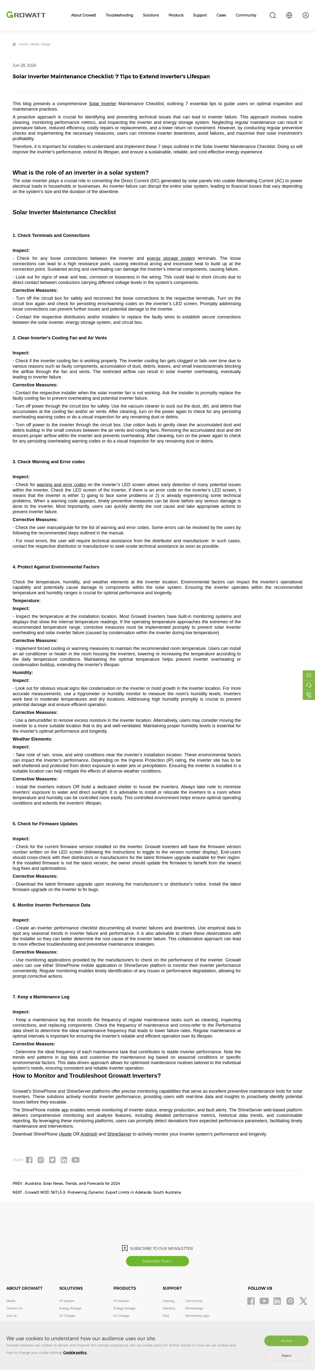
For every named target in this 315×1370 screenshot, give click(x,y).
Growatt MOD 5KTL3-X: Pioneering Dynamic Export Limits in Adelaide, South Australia (105, 1192)
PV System (67, 1302)
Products (176, 15)
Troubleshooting (119, 15)
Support (200, 15)
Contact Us (14, 1309)
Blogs (46, 44)
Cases (221, 15)
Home (23, 44)
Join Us (11, 1317)
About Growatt (83, 15)
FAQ (166, 1317)
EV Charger (67, 1317)
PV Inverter (121, 1302)
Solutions (151, 15)
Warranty (169, 1309)
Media (35, 44)
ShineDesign (194, 1309)
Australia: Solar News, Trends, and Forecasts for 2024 (74, 1184)
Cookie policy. (75, 1352)
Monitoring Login (197, 1317)
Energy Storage (70, 1309)
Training (168, 1302)
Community (246, 15)
